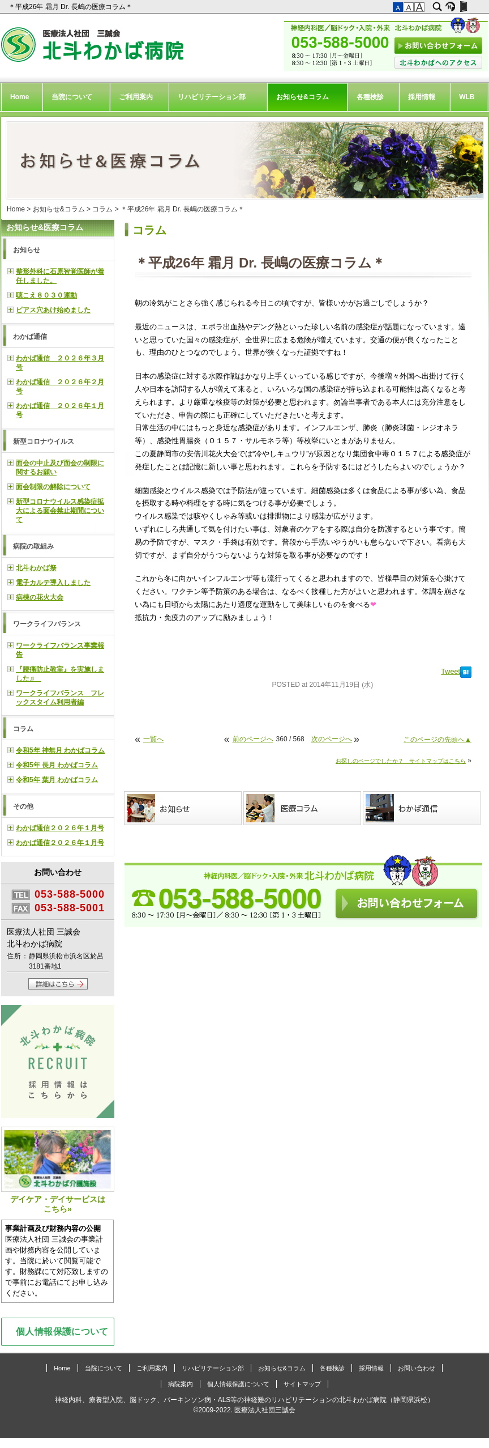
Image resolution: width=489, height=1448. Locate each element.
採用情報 (421, 97)
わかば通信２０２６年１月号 (60, 828)
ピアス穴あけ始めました (53, 310)
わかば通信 (30, 337)
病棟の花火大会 (39, 597)
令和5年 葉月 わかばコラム (57, 780)
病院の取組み (33, 546)
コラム (102, 209)
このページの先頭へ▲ (437, 739)
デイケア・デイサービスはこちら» (57, 1170)
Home (19, 97)
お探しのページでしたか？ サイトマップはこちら (401, 761)
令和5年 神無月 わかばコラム (60, 750)
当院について (72, 97)
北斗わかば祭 (36, 568)
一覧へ (153, 739)
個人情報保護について (62, 1331)
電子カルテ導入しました (53, 583)
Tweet (450, 672)
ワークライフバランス (47, 624)
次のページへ (331, 739)
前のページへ (253, 739)
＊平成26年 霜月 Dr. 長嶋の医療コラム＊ (71, 7)
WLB (466, 97)
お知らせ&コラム (302, 97)
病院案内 (180, 1384)
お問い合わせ (416, 1368)
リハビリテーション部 (212, 97)
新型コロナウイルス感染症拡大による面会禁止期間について (60, 511)
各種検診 (370, 97)
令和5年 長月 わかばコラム (57, 765)
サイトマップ (302, 1384)
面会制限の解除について (53, 487)
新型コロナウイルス (43, 441)
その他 (23, 806)
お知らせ (26, 250)
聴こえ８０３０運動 (46, 295)
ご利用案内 (136, 97)
